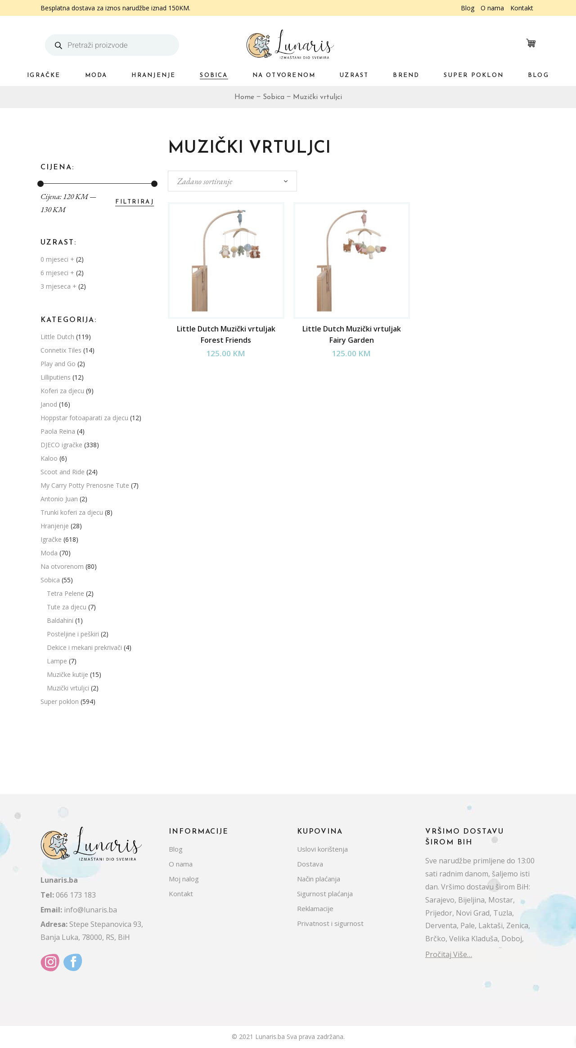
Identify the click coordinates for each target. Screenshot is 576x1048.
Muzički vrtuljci (68, 688)
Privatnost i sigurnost (330, 923)
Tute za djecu (66, 607)
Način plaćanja (318, 878)
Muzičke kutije (67, 674)
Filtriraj (134, 202)
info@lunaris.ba (78, 910)
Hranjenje (54, 526)
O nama (492, 8)
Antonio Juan (59, 499)
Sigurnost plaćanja (325, 893)
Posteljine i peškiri (73, 634)
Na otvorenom (62, 566)
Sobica (50, 580)
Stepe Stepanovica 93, (91, 924)
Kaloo (49, 458)
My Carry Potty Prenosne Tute (84, 485)
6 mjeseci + (57, 272)
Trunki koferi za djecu (71, 512)
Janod (48, 404)
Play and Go (58, 363)
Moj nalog (184, 878)
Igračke (51, 539)
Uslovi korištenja (322, 848)
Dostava (310, 863)
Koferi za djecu (62, 390)
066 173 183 (68, 895)
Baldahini (60, 620)
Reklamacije (315, 908)
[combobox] (232, 181)
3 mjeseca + (58, 286)
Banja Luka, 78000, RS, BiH (85, 937)
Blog (467, 8)
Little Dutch (57, 336)
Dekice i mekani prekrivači (84, 647)
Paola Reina (57, 431)
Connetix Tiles (60, 350)
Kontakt (521, 8)
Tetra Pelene (65, 593)
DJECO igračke (61, 444)
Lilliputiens (55, 377)
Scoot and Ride (62, 471)
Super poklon (59, 701)
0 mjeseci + (57, 259)
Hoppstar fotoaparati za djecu (84, 417)
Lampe (57, 661)
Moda (49, 553)
